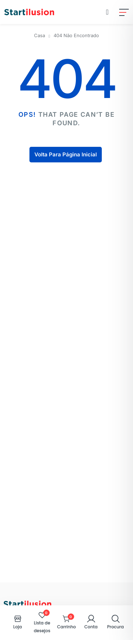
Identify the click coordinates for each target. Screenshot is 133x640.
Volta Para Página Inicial (65, 154)
